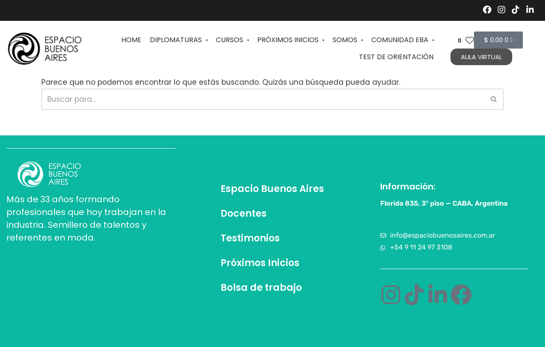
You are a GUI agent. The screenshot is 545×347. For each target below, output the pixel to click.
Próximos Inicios (260, 263)
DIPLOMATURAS (178, 40)
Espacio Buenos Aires (272, 188)
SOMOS (348, 40)
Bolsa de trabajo (261, 287)
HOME (131, 40)
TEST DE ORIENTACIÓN (396, 57)
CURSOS (232, 40)
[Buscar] (263, 99)
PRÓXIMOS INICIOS (290, 40)
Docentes (244, 213)
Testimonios (250, 238)
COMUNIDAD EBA (402, 40)
